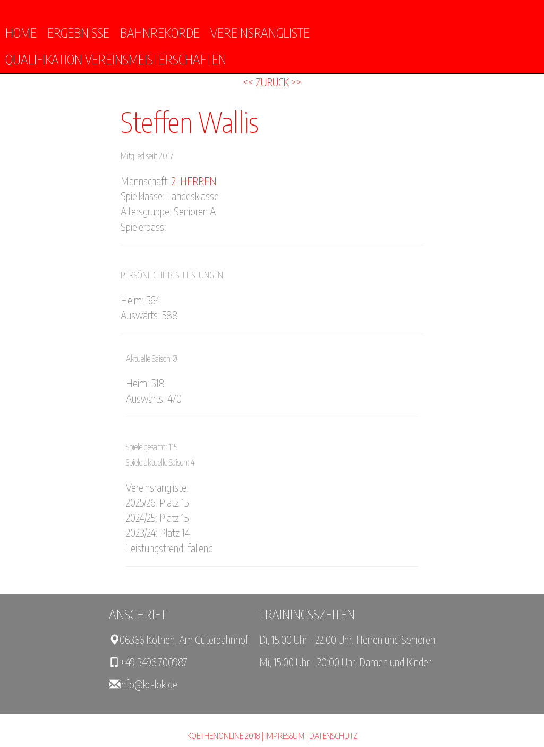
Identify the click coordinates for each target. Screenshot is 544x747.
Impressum (284, 736)
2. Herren (194, 180)
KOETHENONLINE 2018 (223, 736)
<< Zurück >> (272, 81)
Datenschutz (333, 736)
